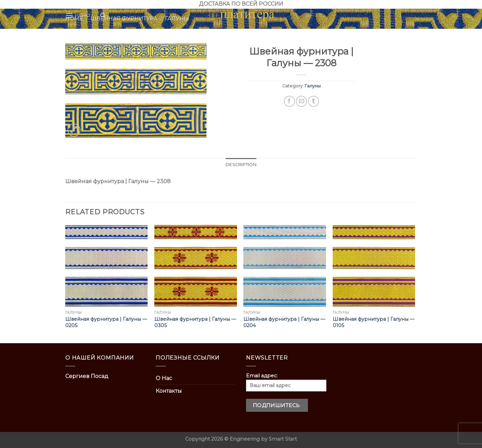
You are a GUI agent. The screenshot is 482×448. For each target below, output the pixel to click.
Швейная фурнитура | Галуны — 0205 (106, 322)
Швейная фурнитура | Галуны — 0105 (373, 322)
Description (241, 164)
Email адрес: (286, 382)
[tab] (241, 164)
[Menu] (77, 15)
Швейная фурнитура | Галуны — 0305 (195, 322)
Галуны (313, 85)
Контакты (169, 391)
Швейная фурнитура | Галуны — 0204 (284, 322)
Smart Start (283, 439)
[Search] (102, 15)
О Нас (164, 378)
